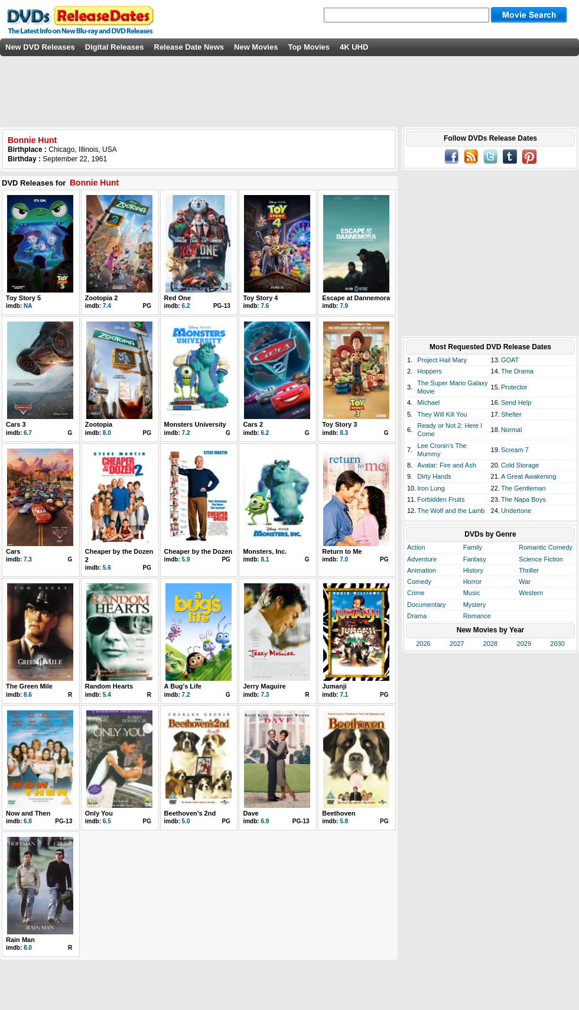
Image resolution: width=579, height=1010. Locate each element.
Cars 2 (253, 424)
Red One (177, 297)
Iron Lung (430, 488)
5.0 (186, 821)
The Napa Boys (523, 499)
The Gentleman (523, 488)
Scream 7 (515, 449)
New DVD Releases (40, 47)
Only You (99, 813)
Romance (477, 615)
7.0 (344, 559)
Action (416, 547)
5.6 (107, 567)
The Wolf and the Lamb (450, 510)
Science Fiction (541, 559)
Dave (250, 813)
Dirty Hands (434, 476)
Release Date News (189, 47)
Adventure (422, 559)
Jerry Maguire (264, 686)
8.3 (344, 433)
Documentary (426, 604)
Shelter (511, 414)
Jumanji (334, 686)
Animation (421, 570)
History (473, 570)
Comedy (419, 581)
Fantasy (474, 559)
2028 (490, 643)
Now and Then (28, 813)
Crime (415, 592)
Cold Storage (520, 465)
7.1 (344, 694)
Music (471, 592)
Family (472, 547)
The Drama (517, 371)
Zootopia (98, 424)
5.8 (344, 821)
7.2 (186, 433)
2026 (423, 643)
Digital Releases (114, 47)
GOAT (510, 359)
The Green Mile (29, 686)
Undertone (516, 510)
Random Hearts (109, 686)
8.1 (265, 559)
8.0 (107, 433)
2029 (524, 643)
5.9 (186, 559)
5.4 (107, 694)
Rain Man (20, 939)
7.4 (107, 306)
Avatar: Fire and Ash (446, 465)
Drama (417, 615)
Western (531, 592)
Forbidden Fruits (440, 499)
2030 (557, 643)
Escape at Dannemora (356, 297)
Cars (13, 551)
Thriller (529, 570)
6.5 (107, 821)
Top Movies (309, 47)
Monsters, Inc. (265, 551)
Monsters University (195, 424)
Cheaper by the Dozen (198, 551)
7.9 (344, 306)
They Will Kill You (442, 414)
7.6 (265, 306)
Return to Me (342, 551)
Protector (514, 387)
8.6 (28, 694)
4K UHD (354, 47)
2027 (457, 643)
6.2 (186, 306)
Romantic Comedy (545, 547)
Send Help (516, 402)
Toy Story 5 (23, 297)
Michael (428, 402)
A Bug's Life (182, 686)
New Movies (256, 47)
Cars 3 (16, 424)
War (525, 581)
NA (28, 306)
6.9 (265, 821)
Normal (511, 429)
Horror (472, 581)
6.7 (28, 433)
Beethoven (338, 813)
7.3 (28, 559)
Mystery (474, 604)
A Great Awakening (528, 476)
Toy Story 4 (260, 297)
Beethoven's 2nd (190, 813)
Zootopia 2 (101, 297)
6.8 (28, 821)
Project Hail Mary (442, 359)
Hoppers (429, 371)
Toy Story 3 (339, 424)
